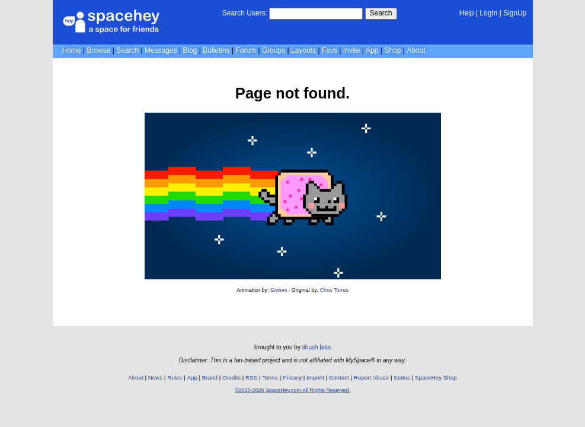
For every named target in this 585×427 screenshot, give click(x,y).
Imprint (315, 377)
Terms (270, 377)
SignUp (514, 13)
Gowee (278, 290)
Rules (174, 377)
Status (402, 377)
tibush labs (316, 347)
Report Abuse (371, 377)
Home (71, 50)
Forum (245, 50)
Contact (339, 377)
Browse (98, 50)
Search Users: (244, 13)
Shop (392, 50)
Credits (231, 377)
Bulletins (216, 50)
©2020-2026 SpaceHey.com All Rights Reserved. (292, 390)
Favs (329, 50)
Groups (273, 50)
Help (466, 13)
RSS (251, 377)
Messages (161, 50)
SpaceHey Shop (436, 377)
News (155, 377)
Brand (210, 377)
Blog (190, 50)
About (416, 50)
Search (381, 13)
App (372, 50)
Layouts (303, 50)
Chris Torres (334, 290)
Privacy (292, 377)
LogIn (488, 13)
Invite (351, 50)
